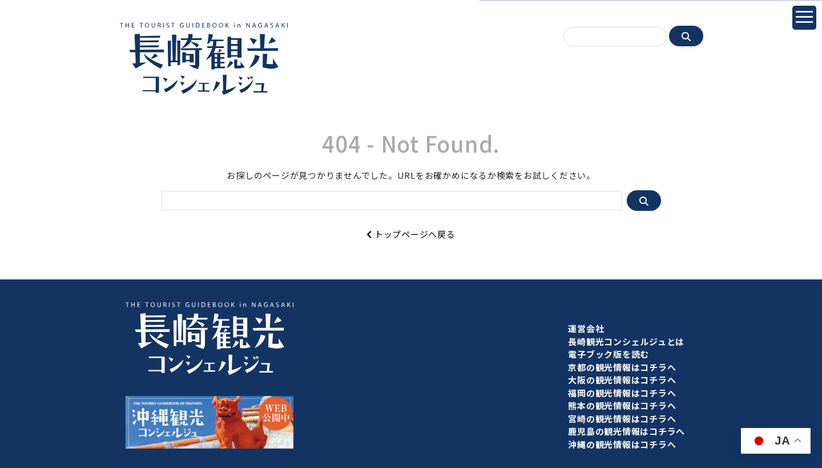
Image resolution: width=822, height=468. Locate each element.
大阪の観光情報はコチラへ (622, 380)
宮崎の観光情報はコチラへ (622, 419)
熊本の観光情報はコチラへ (622, 405)
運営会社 (586, 328)
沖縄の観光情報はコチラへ (622, 444)
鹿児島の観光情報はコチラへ (626, 431)
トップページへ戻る (410, 234)
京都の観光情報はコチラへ (622, 367)
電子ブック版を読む (608, 354)
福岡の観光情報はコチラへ (622, 393)
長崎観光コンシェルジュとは (626, 341)
